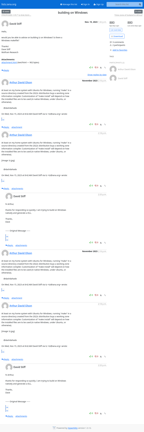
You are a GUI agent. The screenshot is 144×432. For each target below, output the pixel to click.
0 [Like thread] (91, 67)
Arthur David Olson (21, 82)
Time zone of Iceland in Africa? (128, 15)
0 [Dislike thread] (96, 67)
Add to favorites (118, 50)
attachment (17, 127)
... (3, 119)
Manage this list (68, 4)
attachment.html (9, 62)
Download (117, 36)
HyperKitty (72, 428)
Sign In (85, 4)
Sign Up (99, 4)
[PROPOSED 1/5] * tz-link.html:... (16, 15)
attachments (17, 188)
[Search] (140, 4)
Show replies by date (96, 74)
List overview (116, 30)
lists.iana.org (9, 4)
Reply (5, 70)
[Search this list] (122, 4)
